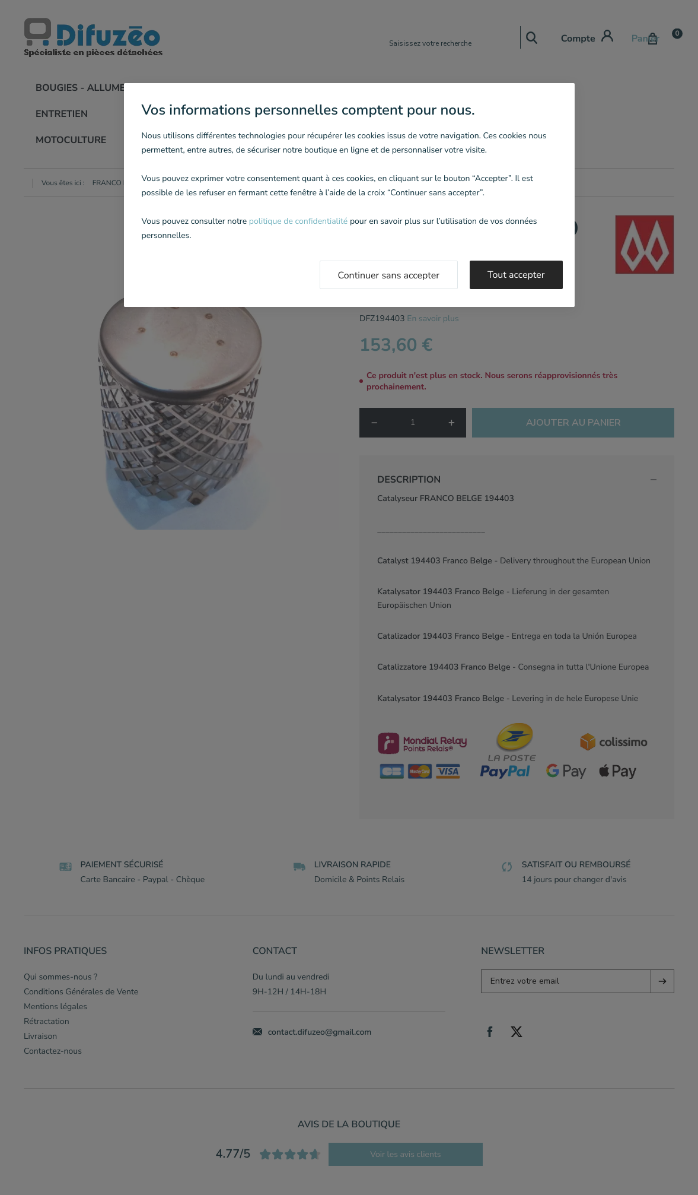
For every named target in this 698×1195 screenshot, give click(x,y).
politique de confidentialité (298, 221)
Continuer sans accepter (389, 275)
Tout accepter (516, 274)
